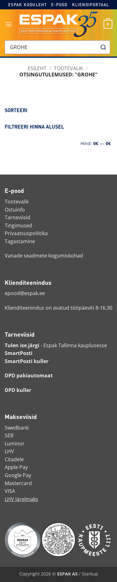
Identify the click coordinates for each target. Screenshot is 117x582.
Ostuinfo (15, 209)
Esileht (37, 68)
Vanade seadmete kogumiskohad (44, 255)
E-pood (59, 4)
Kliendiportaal (90, 4)
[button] (8, 24)
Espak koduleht (27, 4)
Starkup (90, 574)
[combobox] (57, 47)
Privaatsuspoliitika (26, 233)
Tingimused (18, 225)
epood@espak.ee (25, 293)
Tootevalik (68, 68)
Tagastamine (20, 241)
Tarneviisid (17, 217)
